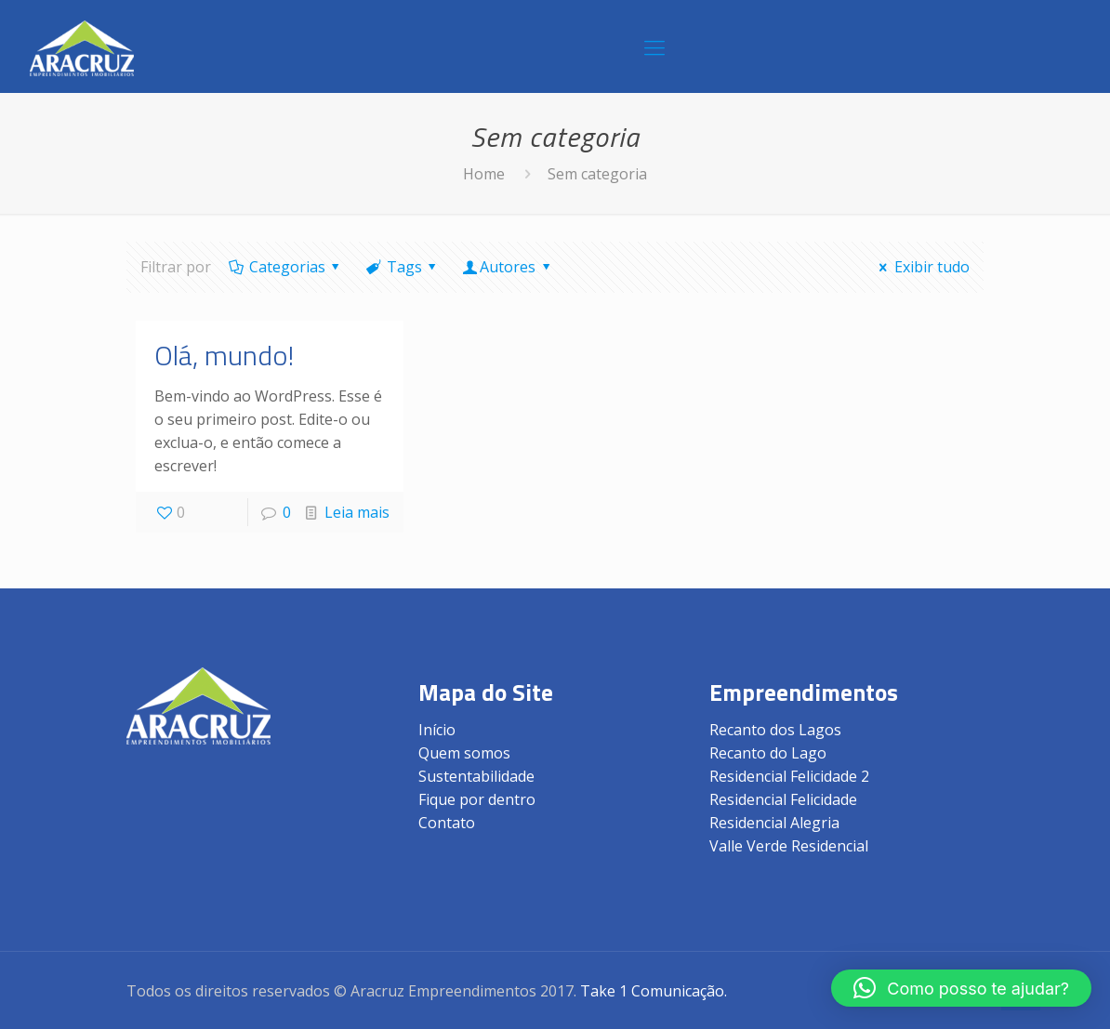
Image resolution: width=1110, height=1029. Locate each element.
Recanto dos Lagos (775, 729)
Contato (446, 822)
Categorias (285, 267)
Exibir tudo (921, 267)
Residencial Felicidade (783, 799)
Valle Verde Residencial (788, 846)
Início (437, 729)
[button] (961, 988)
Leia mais (357, 512)
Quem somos (464, 753)
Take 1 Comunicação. (653, 991)
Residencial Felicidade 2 (789, 776)
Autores (508, 267)
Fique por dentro (476, 799)
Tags (403, 267)
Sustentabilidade (476, 776)
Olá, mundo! (224, 355)
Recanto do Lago (767, 753)
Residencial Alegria (774, 822)
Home (484, 174)
